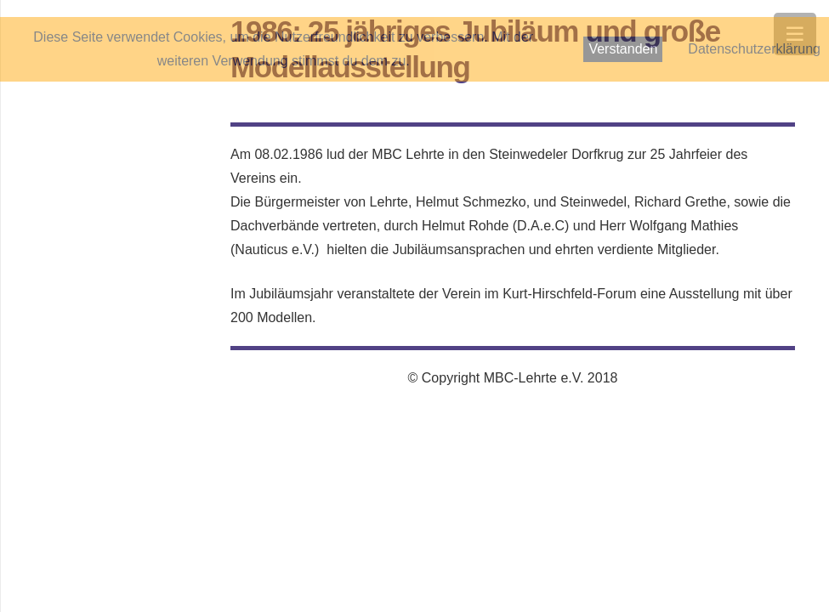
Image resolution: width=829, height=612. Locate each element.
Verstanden (622, 49)
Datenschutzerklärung (754, 49)
